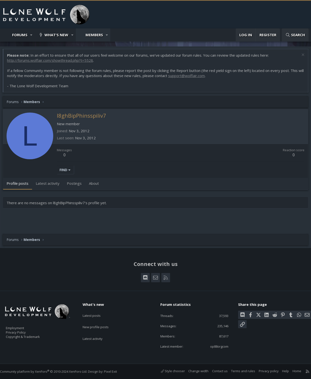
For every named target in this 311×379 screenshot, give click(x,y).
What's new (56, 34)
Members (94, 34)
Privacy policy (264, 371)
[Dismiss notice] (300, 57)
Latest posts (96, 310)
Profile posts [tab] (20, 185)
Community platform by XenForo (48, 371)
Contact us (215, 371)
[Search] (295, 34)
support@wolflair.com (195, 78)
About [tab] (96, 185)
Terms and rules (238, 371)
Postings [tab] (76, 185)
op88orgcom (215, 346)
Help (280, 371)
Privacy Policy (22, 329)
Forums (19, 34)
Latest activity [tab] (50, 185)
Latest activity (97, 329)
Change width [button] (193, 371)
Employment (21, 324)
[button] (31, 34)
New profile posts (100, 319)
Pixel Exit (115, 371)
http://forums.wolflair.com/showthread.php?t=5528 (52, 62)
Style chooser (168, 371)
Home (292, 371)
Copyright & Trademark (30, 335)
